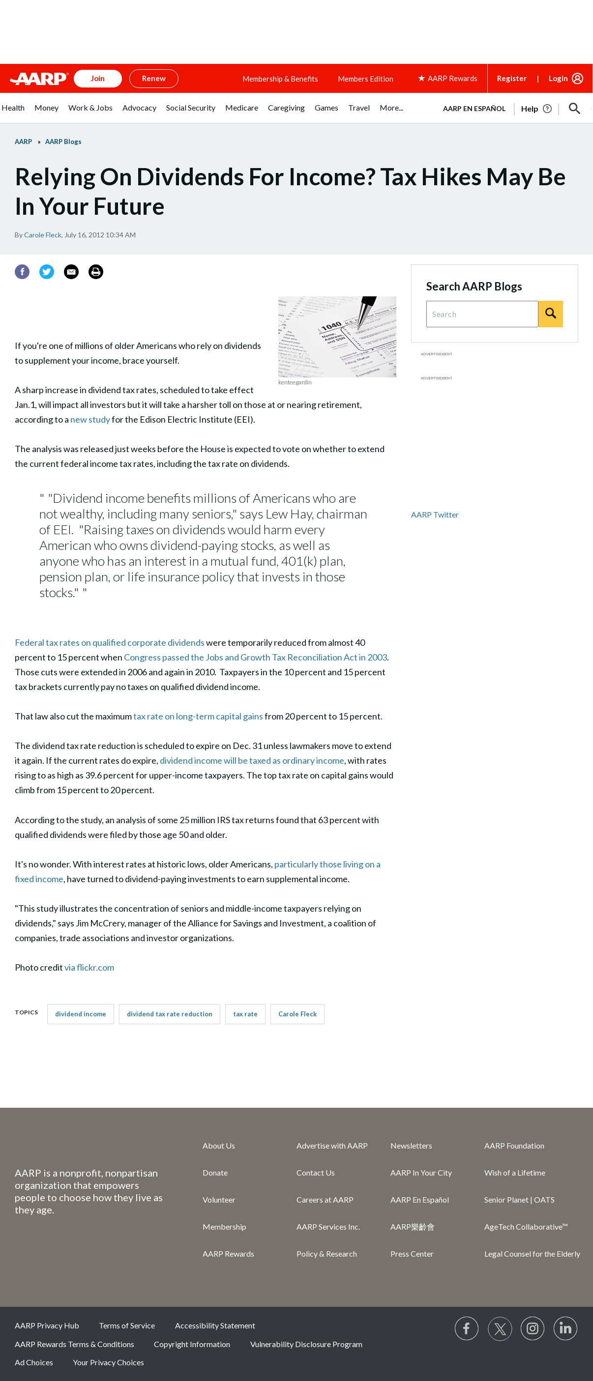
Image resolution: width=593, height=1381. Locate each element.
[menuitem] (13, 113)
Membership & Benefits (280, 78)
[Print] (96, 271)
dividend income (80, 1014)
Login (558, 78)
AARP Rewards (228, 1253)
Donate (215, 1172)
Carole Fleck (42, 234)
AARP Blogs (63, 141)
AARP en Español (474, 108)
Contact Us (315, 1172)
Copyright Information (192, 1344)
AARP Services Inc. (328, 1226)
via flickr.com (90, 967)
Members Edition (365, 78)
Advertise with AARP (332, 1145)
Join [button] (98, 78)
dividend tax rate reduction (169, 1014)
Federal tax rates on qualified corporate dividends (110, 642)
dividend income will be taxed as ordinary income (252, 760)
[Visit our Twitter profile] (500, 1329)
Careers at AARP (325, 1199)
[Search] (550, 314)
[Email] (71, 271)
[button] (575, 108)
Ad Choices (34, 1362)
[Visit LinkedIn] (566, 1329)
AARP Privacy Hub (47, 1325)
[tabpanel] (513, 107)
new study (90, 419)
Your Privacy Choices (108, 1362)
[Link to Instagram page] (533, 1329)
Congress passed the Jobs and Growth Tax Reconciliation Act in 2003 (255, 657)
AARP (23, 141)
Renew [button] (154, 78)
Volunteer (219, 1199)
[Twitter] (46, 271)
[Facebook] (22, 271)
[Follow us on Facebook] (467, 1329)
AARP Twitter (435, 514)
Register (512, 78)
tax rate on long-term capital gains (198, 716)
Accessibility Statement (215, 1325)
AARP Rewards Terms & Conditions (74, 1344)
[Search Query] (482, 314)
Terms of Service (127, 1325)
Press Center (412, 1253)
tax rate (245, 1014)
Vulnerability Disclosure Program (306, 1344)
